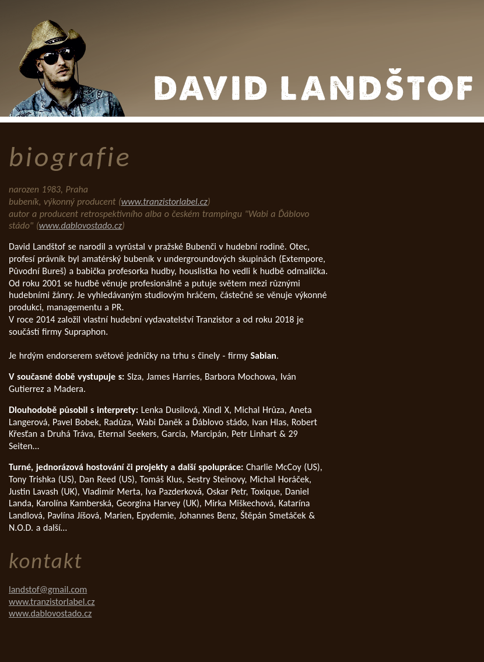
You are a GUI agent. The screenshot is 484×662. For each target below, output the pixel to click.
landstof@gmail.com (48, 589)
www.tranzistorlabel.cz (164, 201)
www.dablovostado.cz (80, 225)
